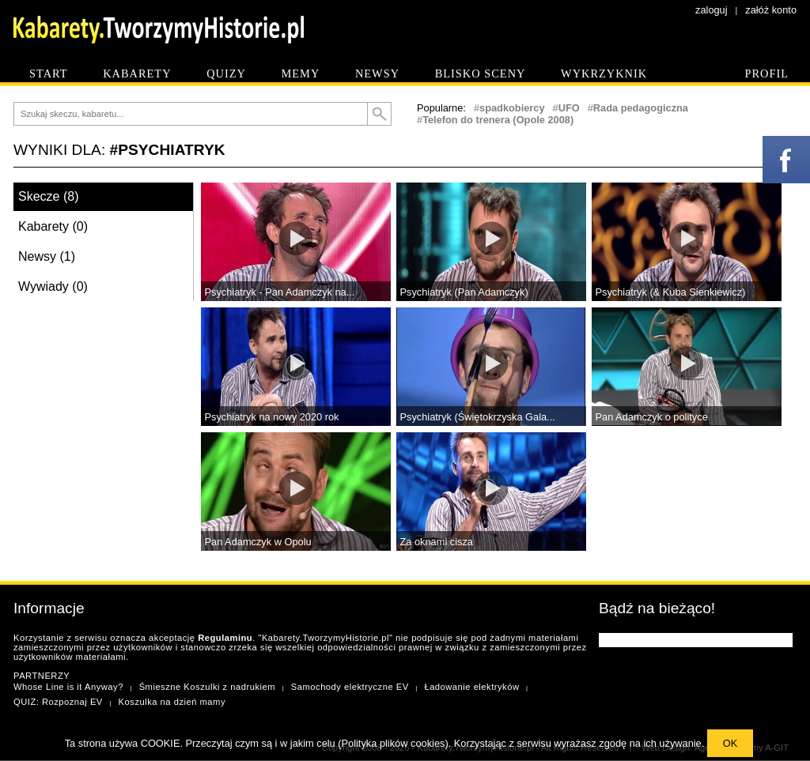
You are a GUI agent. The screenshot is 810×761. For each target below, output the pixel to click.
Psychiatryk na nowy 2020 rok (272, 417)
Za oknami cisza (436, 542)
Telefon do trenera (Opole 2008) (497, 120)
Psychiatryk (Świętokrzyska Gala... (477, 417)
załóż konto (771, 10)
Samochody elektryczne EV (350, 686)
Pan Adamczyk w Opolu (258, 542)
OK (730, 743)
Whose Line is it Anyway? (68, 686)
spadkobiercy (512, 108)
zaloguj (711, 10)
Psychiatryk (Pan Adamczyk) (464, 292)
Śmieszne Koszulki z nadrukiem (207, 686)
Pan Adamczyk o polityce (652, 417)
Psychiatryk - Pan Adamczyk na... (280, 292)
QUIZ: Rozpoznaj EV (58, 701)
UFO (569, 108)
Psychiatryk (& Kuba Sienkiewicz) (671, 292)
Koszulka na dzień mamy (172, 701)
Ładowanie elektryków (471, 686)
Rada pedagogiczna (640, 108)
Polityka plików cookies (393, 743)
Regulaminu (225, 637)
